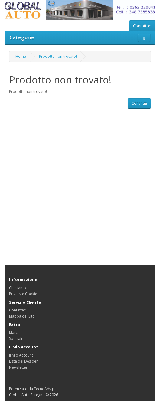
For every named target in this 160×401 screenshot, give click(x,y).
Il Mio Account (21, 355)
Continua (139, 103)
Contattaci (142, 25)
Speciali (15, 338)
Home (20, 56)
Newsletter (18, 367)
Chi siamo (17, 287)
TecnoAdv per (46, 388)
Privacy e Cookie (23, 293)
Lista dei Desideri (24, 361)
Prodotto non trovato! (58, 56)
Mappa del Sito (22, 316)
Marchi (15, 332)
